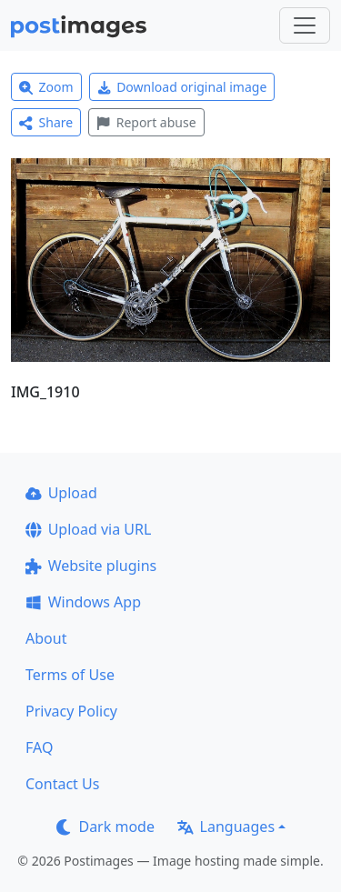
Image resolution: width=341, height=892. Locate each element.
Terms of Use (70, 675)
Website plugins (90, 566)
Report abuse (146, 122)
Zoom (46, 86)
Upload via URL (88, 529)
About (45, 638)
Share (46, 122)
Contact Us (62, 784)
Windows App (83, 602)
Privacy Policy (71, 711)
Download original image (182, 86)
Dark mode (105, 827)
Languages (226, 827)
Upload (61, 493)
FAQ (39, 747)
